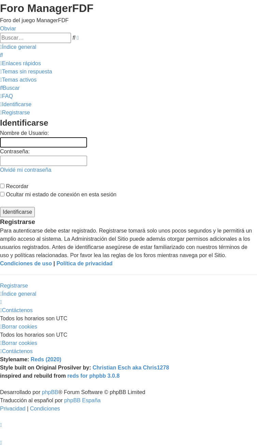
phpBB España (82, 400)
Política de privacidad (84, 263)
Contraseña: (15, 151)
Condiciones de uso (26, 263)
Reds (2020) (46, 359)
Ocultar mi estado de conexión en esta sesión (58, 194)
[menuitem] (1, 55)
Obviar (8, 28)
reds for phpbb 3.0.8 (93, 376)
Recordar (14, 186)
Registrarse (14, 286)
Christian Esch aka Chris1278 (130, 368)
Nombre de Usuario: (24, 133)
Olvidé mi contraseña (25, 170)
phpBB (50, 392)
